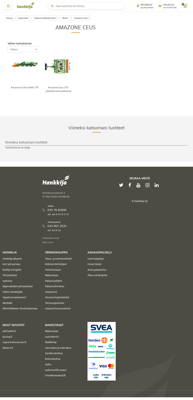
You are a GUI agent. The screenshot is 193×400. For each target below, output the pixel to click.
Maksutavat (51, 275)
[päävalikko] (8, 6)
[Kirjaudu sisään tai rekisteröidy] (168, 6)
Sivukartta (51, 292)
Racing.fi (7, 336)
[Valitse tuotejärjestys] (23, 49)
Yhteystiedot (10, 275)
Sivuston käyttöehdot (57, 297)
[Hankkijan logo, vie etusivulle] (26, 5)
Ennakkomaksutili (55, 375)
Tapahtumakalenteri (14, 297)
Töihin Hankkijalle (13, 292)
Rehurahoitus (52, 359)
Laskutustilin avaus (55, 370)
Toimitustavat (53, 269)
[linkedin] (157, 185)
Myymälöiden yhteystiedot (18, 286)
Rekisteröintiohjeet (56, 264)
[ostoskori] (185, 6)
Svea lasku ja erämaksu (58, 348)
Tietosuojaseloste (54, 303)
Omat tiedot (94, 264)
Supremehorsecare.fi (14, 342)
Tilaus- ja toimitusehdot (58, 258)
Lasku (48, 364)
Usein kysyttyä (95, 258)
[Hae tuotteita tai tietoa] (86, 6)
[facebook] (130, 185)
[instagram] (148, 185)
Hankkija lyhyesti (12, 258)
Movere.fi (8, 348)
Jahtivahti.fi (9, 331)
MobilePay (51, 342)
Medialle (7, 303)
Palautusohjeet (53, 281)
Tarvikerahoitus (54, 353)
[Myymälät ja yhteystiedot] (145, 6)
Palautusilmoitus (54, 286)
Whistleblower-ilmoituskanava (20, 308)
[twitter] (122, 185)
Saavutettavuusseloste (58, 308)
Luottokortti (52, 336)
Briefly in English (12, 269)
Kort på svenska (11, 264)
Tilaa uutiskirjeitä (97, 275)
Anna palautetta (96, 269)
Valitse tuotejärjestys (20, 43)
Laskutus (7, 281)
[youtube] (139, 185)
